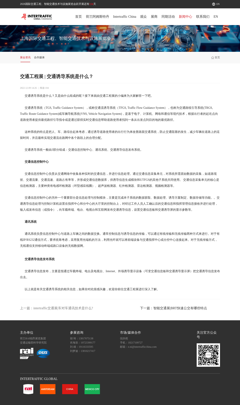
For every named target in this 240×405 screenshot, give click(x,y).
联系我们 (203, 16)
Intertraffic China (124, 16)
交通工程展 (107, 95)
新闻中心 (185, 16)
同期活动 (168, 16)
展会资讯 (25, 57)
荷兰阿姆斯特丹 (97, 16)
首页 (78, 16)
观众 (143, 16)
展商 (154, 16)
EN (218, 4)
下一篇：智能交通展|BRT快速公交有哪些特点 (173, 308)
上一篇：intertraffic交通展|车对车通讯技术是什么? (56, 308)
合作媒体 (39, 57)
